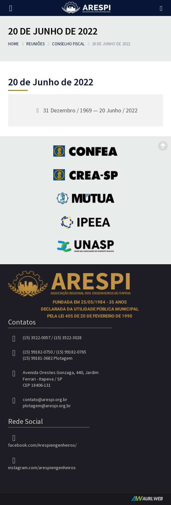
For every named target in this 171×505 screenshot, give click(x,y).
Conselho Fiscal (68, 44)
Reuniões (35, 44)
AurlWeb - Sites (147, 498)
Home (13, 44)
